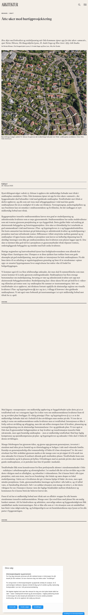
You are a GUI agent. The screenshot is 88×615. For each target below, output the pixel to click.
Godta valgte (25, 607)
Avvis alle (12, 607)
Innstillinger (37, 607)
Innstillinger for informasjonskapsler (73, 613)
